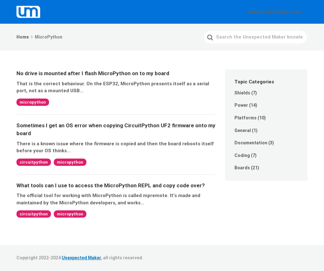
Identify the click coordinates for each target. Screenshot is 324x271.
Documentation (250, 142)
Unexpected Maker (81, 257)
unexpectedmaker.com (278, 12)
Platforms (245, 117)
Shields (242, 92)
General (242, 130)
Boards (242, 167)
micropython (33, 102)
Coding (242, 155)
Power (241, 105)
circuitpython (34, 162)
